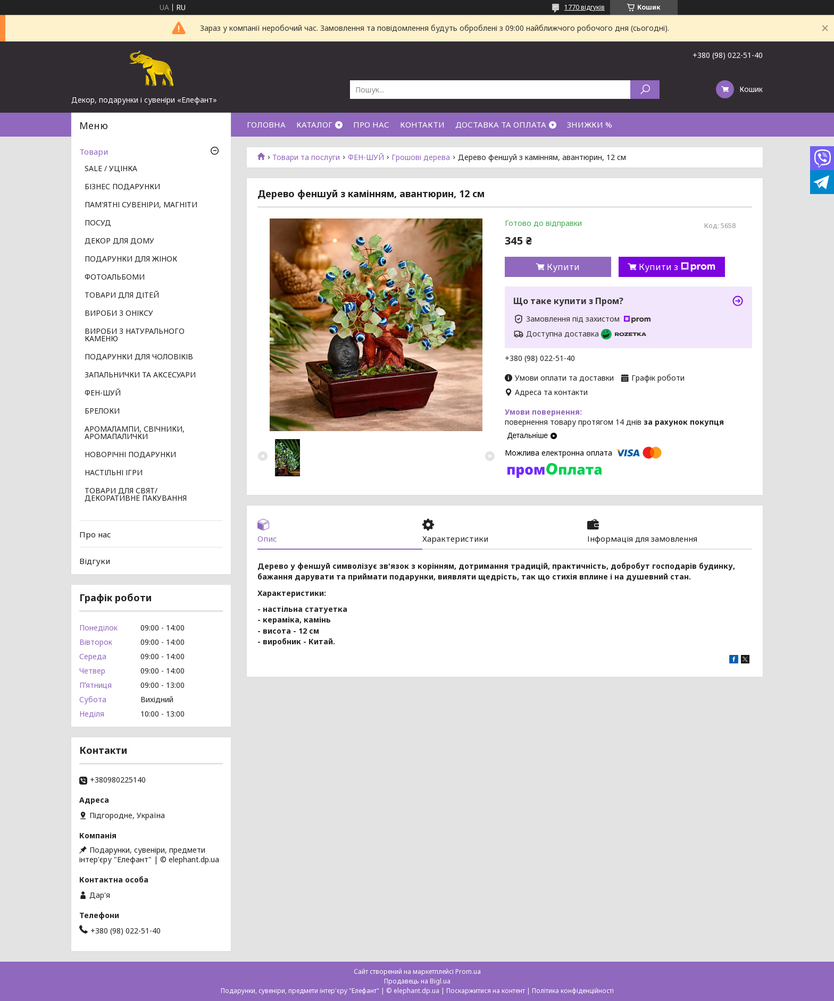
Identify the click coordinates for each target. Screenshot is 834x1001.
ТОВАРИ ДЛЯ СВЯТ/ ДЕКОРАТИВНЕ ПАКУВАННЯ (136, 495)
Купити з (677, 267)
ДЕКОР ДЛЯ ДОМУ (119, 241)
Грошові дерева (420, 157)
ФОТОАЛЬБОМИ (115, 277)
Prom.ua (468, 971)
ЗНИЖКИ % (589, 124)
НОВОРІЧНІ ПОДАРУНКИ (130, 455)
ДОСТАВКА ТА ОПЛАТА (500, 124)
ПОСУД (98, 223)
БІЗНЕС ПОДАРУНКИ (122, 187)
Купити (563, 267)
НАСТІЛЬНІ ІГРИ (114, 473)
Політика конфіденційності (573, 990)
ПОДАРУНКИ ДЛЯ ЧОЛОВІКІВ (139, 357)
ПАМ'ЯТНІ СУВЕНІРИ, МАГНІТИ (141, 205)
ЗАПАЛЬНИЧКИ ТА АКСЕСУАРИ (140, 375)
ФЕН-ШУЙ (366, 157)
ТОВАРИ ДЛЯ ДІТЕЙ (122, 295)
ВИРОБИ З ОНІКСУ (119, 313)
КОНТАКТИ (422, 124)
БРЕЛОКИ (102, 411)
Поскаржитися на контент (485, 990)
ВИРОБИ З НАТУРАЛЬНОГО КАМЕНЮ (135, 335)
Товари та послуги (306, 157)
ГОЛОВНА (266, 124)
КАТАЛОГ (314, 124)
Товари (93, 151)
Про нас (95, 534)
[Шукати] (645, 89)
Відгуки (94, 561)
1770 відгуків (584, 7)
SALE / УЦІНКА (111, 169)
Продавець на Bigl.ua (417, 981)
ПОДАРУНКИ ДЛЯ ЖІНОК (131, 259)
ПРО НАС (371, 124)
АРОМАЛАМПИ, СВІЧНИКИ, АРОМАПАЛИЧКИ (135, 433)
